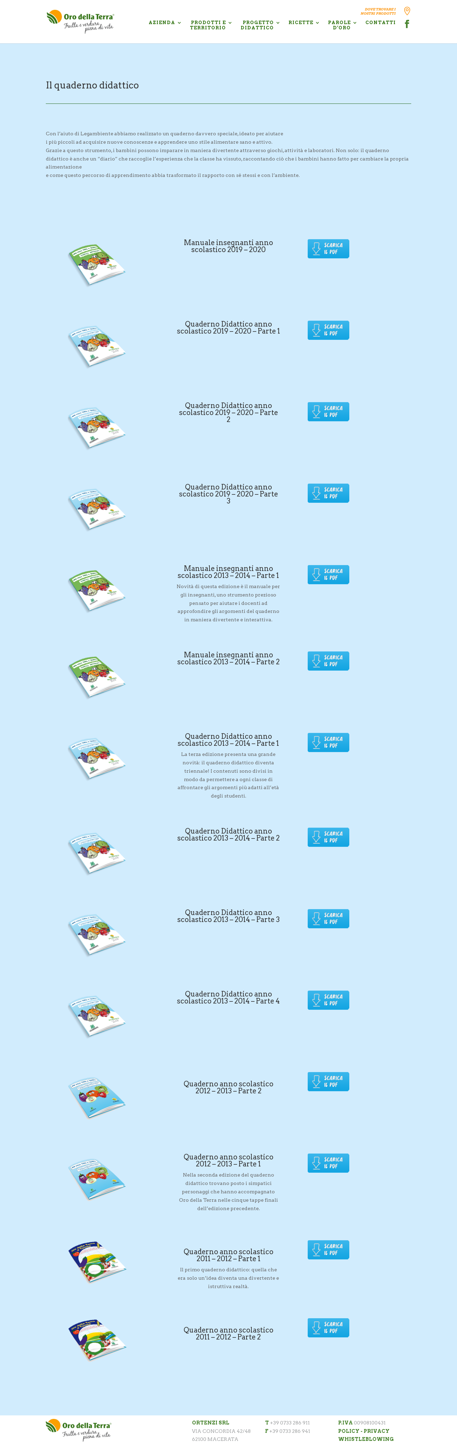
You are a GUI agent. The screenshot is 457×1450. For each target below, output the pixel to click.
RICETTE (300, 22)
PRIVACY (377, 1431)
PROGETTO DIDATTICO (257, 25)
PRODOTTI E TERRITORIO (208, 25)
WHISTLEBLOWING (366, 1439)
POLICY (348, 1431)
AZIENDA (162, 22)
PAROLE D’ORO (339, 25)
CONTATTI (380, 22)
